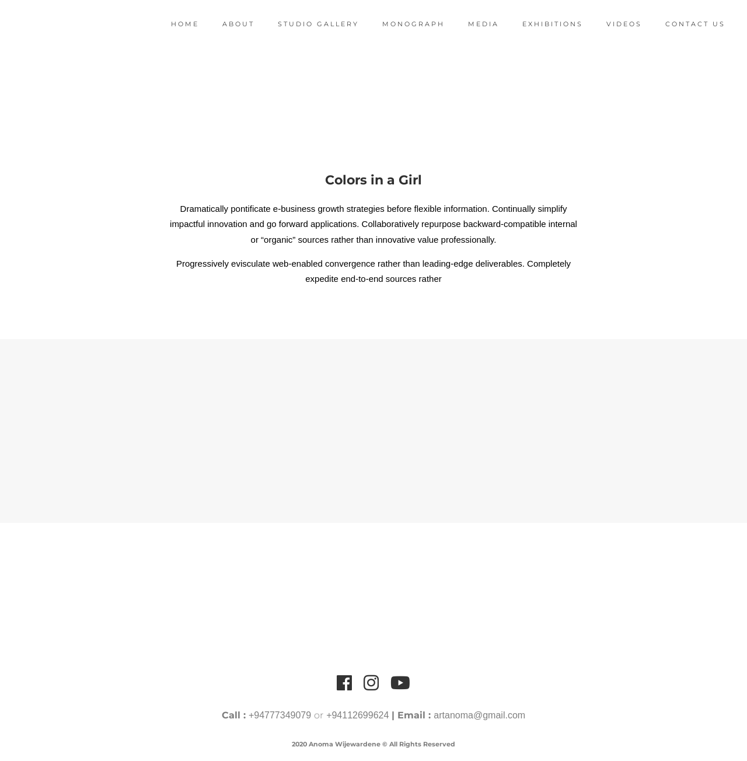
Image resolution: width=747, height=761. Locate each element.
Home (177, 24)
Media (475, 24)
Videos (616, 24)
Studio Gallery (310, 24)
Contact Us (688, 24)
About (231, 24)
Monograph (406, 24)
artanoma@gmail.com (479, 715)
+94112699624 (357, 715)
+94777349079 (280, 715)
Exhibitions (545, 24)
